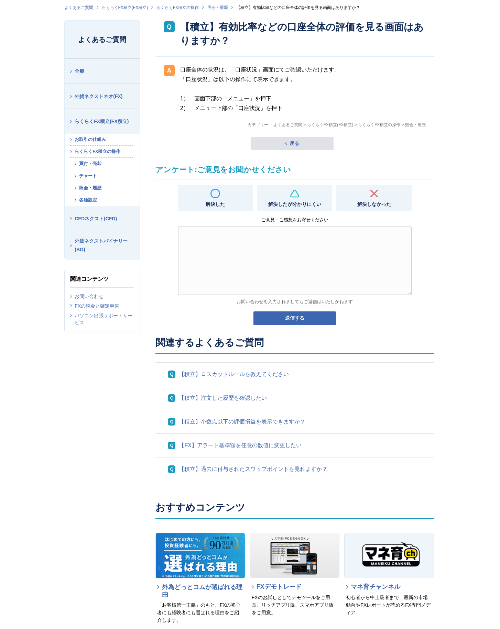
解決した (215, 204)
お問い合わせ (89, 296)
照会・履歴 (217, 7)
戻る (294, 143)
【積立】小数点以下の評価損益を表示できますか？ (242, 421)
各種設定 (88, 199)
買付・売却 (90, 163)
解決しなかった (374, 204)
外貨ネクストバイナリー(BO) (101, 245)
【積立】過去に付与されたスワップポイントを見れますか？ (253, 469)
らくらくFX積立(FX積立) (125, 7)
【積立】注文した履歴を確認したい (223, 398)
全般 (79, 71)
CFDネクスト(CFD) (96, 218)
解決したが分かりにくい (294, 204)
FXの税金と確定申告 (97, 306)
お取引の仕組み (90, 139)
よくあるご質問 (78, 7)
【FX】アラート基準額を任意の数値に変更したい (240, 445)
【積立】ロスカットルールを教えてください (234, 374)
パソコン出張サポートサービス (103, 319)
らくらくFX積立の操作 (177, 7)
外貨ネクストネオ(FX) (98, 96)
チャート (88, 175)
